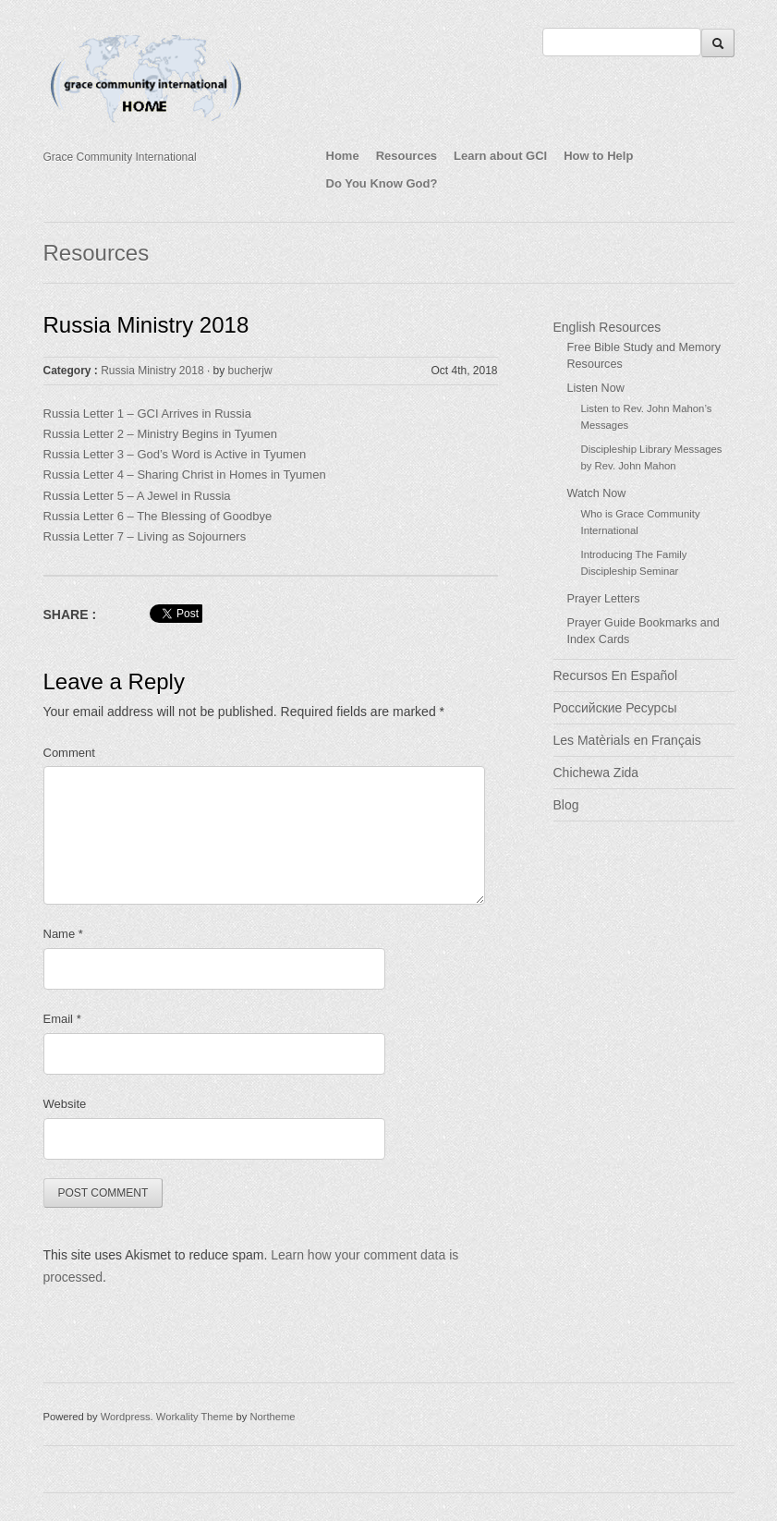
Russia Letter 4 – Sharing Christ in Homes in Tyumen (184, 474)
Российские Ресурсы (615, 707)
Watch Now (596, 493)
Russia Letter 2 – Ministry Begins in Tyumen (160, 434)
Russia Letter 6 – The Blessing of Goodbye (159, 516)
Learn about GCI (500, 156)
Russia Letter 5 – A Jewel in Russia (137, 496)
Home (342, 156)
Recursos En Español (615, 675)
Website (65, 1104)
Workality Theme (195, 1416)
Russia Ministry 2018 (146, 324)
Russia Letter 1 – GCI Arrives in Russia (147, 413)
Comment (69, 753)
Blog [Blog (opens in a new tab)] (566, 804)
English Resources (607, 327)
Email (62, 1019)
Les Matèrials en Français (627, 740)
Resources (406, 156)
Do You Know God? (382, 183)
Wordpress (126, 1416)
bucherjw (250, 370)
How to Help (598, 156)
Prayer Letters (603, 598)
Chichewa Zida (596, 772)
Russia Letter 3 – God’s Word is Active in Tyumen (175, 454)
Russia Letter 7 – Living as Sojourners (145, 536)
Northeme (272, 1416)
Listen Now (596, 388)
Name (63, 934)
